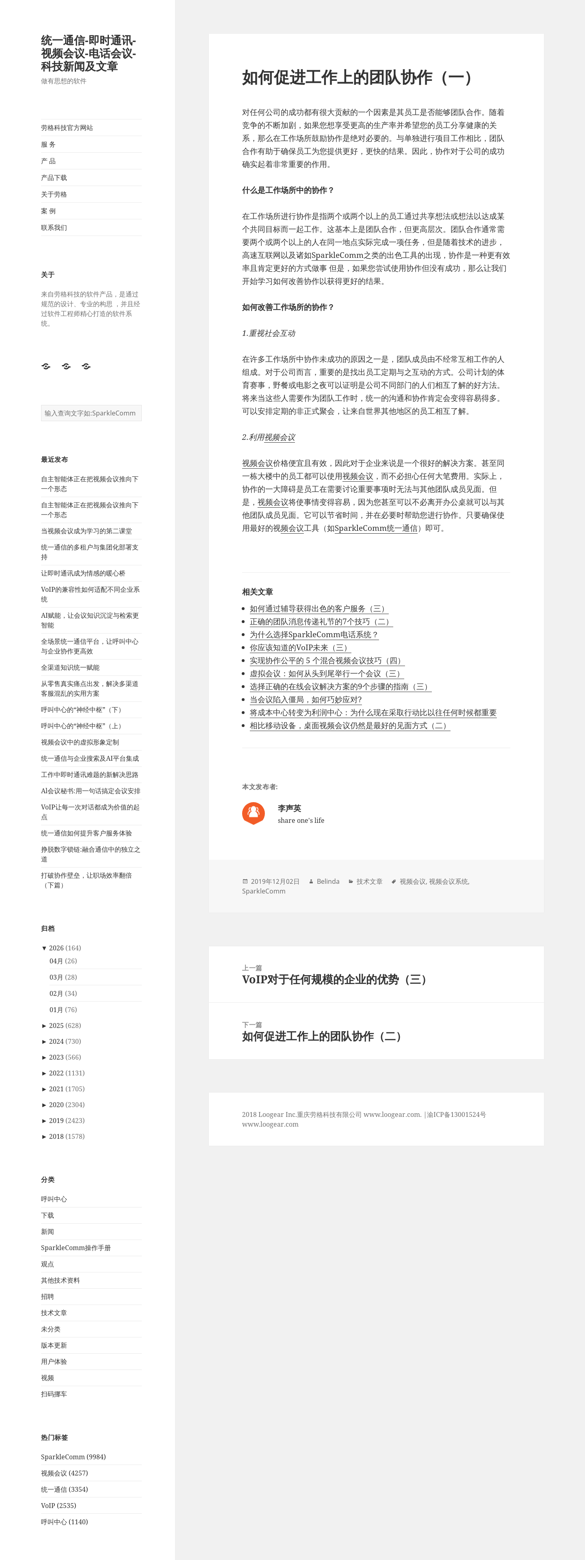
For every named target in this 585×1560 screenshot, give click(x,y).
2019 (56, 1120)
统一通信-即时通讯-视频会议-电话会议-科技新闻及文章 (88, 53)
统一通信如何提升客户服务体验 (86, 833)
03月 (56, 977)
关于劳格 (54, 194)
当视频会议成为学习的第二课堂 (86, 530)
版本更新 (54, 1345)
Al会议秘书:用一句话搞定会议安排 (91, 790)
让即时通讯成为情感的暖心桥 (83, 573)
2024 (56, 1041)
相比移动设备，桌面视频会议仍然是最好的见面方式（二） (350, 725)
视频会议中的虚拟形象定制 (80, 742)
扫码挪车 (54, 1393)
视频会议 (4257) (64, 1473)
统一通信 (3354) (64, 1489)
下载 (47, 1215)
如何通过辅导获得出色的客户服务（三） (319, 608)
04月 (56, 960)
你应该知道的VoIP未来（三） (300, 647)
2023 (56, 1057)
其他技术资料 (60, 1280)
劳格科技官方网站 (67, 127)
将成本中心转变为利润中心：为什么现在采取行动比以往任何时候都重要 (373, 712)
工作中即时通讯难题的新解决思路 (90, 774)
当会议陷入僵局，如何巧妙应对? (306, 699)
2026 (56, 947)
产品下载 (54, 177)
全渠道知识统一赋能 (70, 667)
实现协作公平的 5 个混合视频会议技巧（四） (327, 660)
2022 (56, 1073)
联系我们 (54, 227)
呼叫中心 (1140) (64, 1521)
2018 (56, 1136)
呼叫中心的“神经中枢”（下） (83, 709)
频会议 (292, 528)
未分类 (51, 1328)
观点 (47, 1263)
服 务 (48, 144)
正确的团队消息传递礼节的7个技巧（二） (321, 621)
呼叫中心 (54, 1198)
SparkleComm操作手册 (76, 1247)
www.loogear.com (270, 1124)
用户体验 (54, 1361)
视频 (47, 1377)
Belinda (328, 881)
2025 (56, 1025)
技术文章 (54, 1312)
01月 (56, 1009)
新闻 (47, 1231)
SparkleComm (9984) (73, 1456)
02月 (56, 993)
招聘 (47, 1296)
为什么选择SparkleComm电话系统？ (314, 634)
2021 (56, 1088)
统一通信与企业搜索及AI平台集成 (90, 758)
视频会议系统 (448, 881)
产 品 (48, 160)
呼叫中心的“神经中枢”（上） (83, 725)
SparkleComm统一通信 (376, 528)
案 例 (48, 210)
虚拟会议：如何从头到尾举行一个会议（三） (327, 673)
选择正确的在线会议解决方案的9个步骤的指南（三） (341, 686)
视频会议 (279, 437)
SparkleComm (338, 255)
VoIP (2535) (58, 1505)
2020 (56, 1104)
